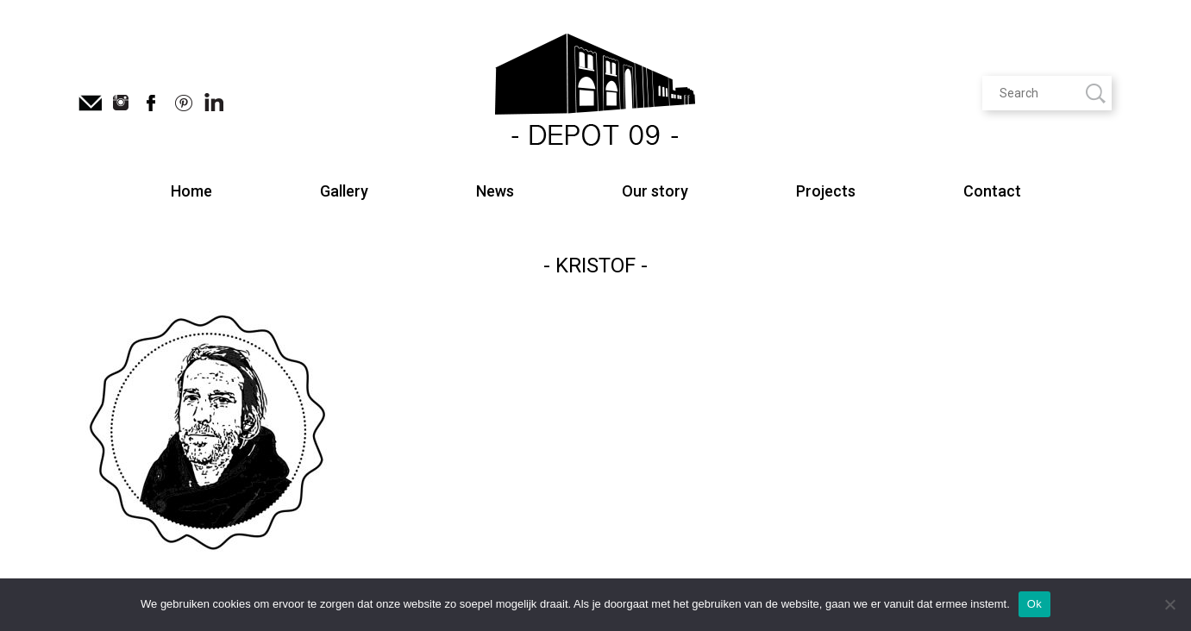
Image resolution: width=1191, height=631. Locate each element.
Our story (655, 191)
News (495, 191)
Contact (992, 191)
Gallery (344, 191)
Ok (1034, 603)
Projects (826, 191)
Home (191, 191)
